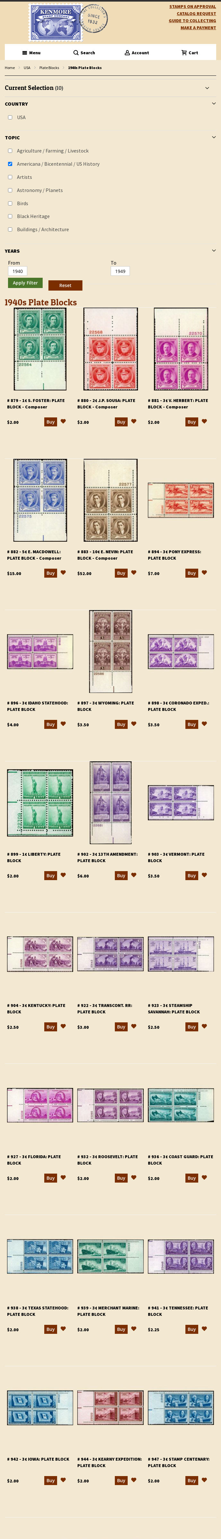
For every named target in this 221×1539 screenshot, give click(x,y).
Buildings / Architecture (43, 229)
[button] (63, 422)
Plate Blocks (49, 67)
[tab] (110, 186)
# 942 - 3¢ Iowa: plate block (38, 1459)
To (113, 262)
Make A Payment (198, 28)
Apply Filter (25, 283)
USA (27, 67)
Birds (22, 203)
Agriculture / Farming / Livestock (53, 150)
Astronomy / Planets (40, 190)
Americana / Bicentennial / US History (58, 164)
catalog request (196, 13)
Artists (24, 177)
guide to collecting (192, 20)
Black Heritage (33, 216)
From (14, 262)
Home (10, 67)
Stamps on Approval (192, 6)
